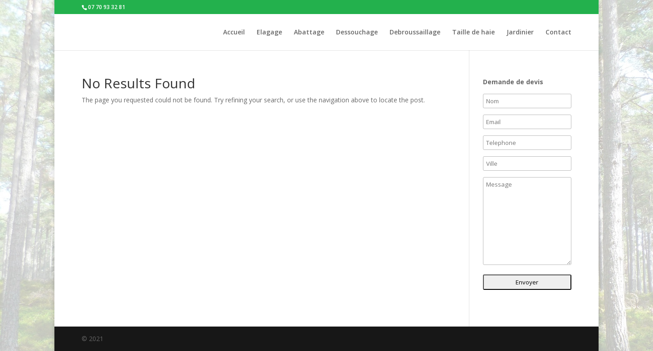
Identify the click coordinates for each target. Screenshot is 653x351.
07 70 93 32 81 (106, 7)
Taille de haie (473, 32)
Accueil (234, 32)
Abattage (309, 32)
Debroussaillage (415, 32)
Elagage (269, 32)
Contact (558, 32)
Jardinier (520, 32)
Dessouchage (357, 32)
